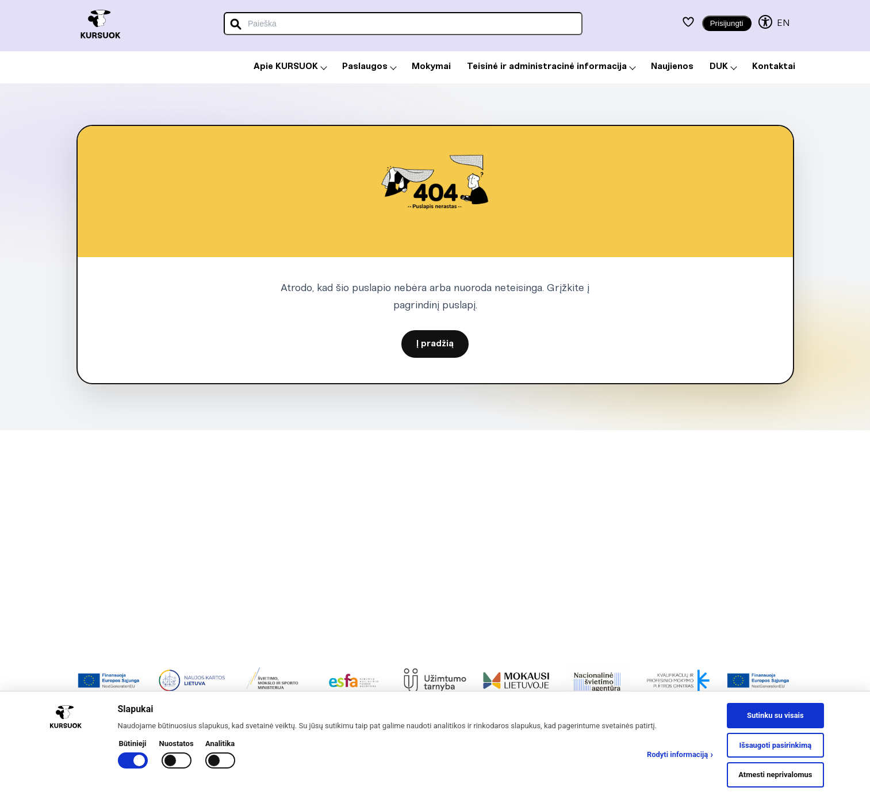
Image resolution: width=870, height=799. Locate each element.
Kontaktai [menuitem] (773, 66)
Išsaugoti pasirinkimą (775, 745)
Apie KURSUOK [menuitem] (290, 66)
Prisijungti (726, 23)
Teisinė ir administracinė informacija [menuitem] (551, 66)
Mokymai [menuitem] (431, 66)
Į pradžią (435, 344)
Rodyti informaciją (680, 754)
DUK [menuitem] (723, 66)
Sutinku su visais (775, 715)
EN (783, 23)
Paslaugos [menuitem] (369, 66)
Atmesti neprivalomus (775, 774)
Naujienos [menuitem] (672, 66)
